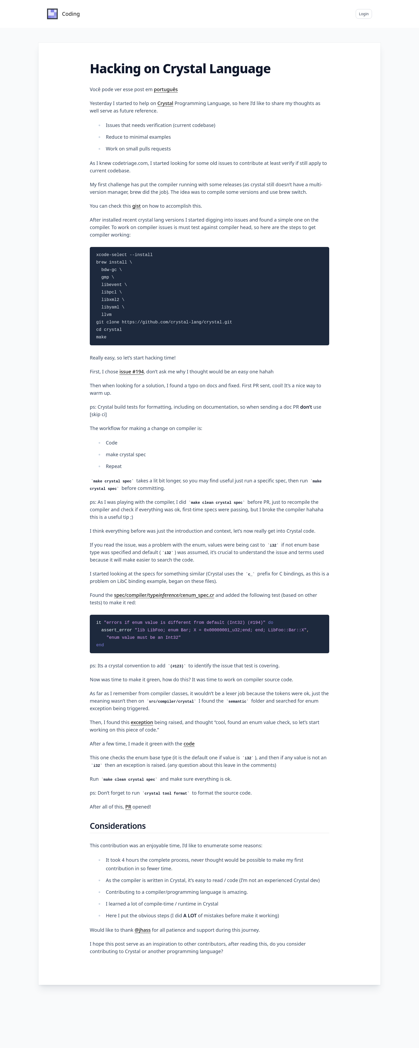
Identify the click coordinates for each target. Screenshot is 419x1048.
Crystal (165, 103)
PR (128, 806)
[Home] (63, 14)
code (189, 743)
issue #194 (131, 371)
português (166, 89)
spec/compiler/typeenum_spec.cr (164, 595)
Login (364, 13)
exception (142, 722)
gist (136, 206)
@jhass (143, 930)
